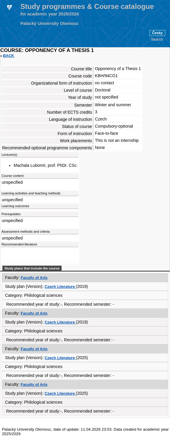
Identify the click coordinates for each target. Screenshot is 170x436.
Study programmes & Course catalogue (87, 6)
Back (8, 55)
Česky (157, 33)
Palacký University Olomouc (49, 23)
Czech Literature (60, 286)
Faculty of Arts (34, 277)
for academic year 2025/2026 (49, 14)
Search (157, 39)
